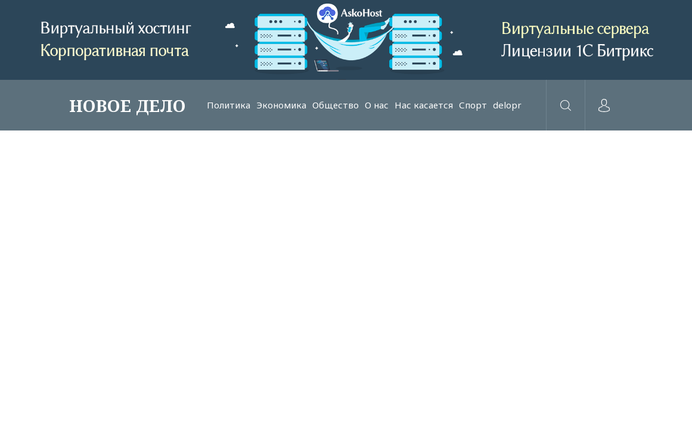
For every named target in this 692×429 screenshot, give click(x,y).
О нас (377, 105)
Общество (335, 105)
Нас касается (424, 105)
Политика (228, 105)
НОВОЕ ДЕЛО (127, 105)
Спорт (473, 105)
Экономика (281, 105)
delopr (507, 105)
